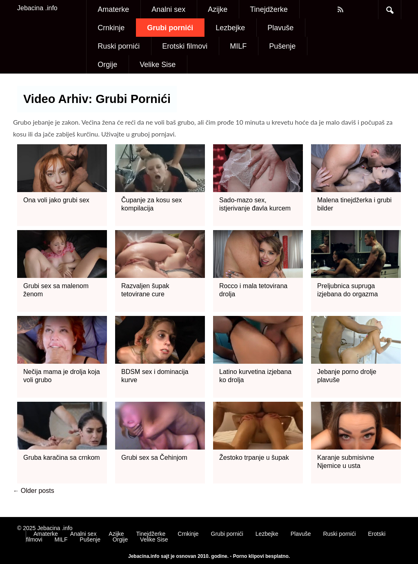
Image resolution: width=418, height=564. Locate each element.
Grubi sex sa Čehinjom (154, 457)
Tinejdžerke (268, 9)
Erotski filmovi (184, 46)
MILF (238, 46)
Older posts (33, 490)
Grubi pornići (170, 28)
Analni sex (168, 9)
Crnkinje (111, 28)
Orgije (107, 64)
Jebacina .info (37, 7)
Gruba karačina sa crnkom (61, 457)
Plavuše (280, 28)
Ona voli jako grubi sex (56, 200)
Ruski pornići (119, 46)
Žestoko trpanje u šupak (254, 457)
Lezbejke (230, 28)
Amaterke (113, 9)
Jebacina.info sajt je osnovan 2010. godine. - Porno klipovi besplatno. (209, 556)
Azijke (217, 9)
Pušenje (282, 46)
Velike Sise (158, 64)
